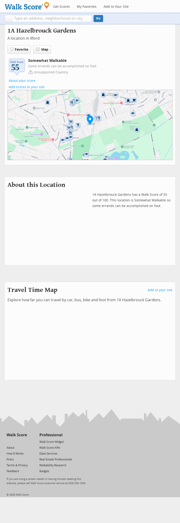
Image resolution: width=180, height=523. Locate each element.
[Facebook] (16, 441)
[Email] (23, 441)
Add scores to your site (27, 87)
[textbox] (52, 18)
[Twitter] (9, 441)
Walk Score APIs (49, 447)
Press (10, 459)
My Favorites (87, 7)
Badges (44, 471)
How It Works (15, 453)
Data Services (48, 453)
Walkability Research (52, 465)
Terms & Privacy (17, 465)
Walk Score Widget (51, 442)
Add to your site (160, 290)
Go (98, 18)
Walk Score (17, 435)
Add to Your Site (116, 7)
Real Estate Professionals (55, 459)
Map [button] (42, 49)
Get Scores (61, 7)
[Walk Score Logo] (27, 6)
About (10, 447)
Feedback (13, 471)
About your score (22, 81)
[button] (8, 18)
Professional (51, 435)
